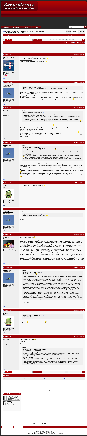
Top (85, 426)
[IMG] (8, 403)
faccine (6, 402)
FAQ (29, 35)
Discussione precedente (39, 390)
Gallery (21, 35)
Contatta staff (68, 426)
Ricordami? (82, 31)
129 (60, 39)
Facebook (48, 378)
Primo (44, 39)
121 (56, 39)
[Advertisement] (62, 16)
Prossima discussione (49, 390)
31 (50, 39)
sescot (5, 110)
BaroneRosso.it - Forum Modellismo (12, 31)
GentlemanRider (9, 57)
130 (63, 39)
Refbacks (5, 407)
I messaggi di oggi (68, 35)
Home (73, 426)
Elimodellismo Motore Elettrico (39, 31)
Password (68, 33)
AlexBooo (6, 186)
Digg (6, 378)
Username (68, 31)
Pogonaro (6, 237)
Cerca (81, 35)
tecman (6, 339)
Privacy (82, 426)
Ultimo (80, 39)
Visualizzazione (79, 42)
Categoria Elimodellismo (26, 31)
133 (73, 39)
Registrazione (10, 35)
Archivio (78, 426)
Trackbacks (5, 405)
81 (53, 39)
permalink (79, 54)
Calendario (53, 35)
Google (67, 378)
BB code (5, 401)
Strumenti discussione (69, 42)
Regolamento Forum (7, 410)
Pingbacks (5, 406)
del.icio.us (27, 378)
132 (70, 39)
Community (39, 35)
